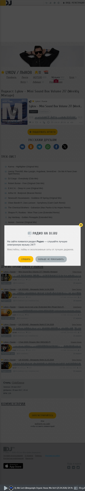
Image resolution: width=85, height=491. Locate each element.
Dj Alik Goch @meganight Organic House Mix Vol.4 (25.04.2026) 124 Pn (43, 488)
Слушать (25, 259)
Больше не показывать (51, 259)
